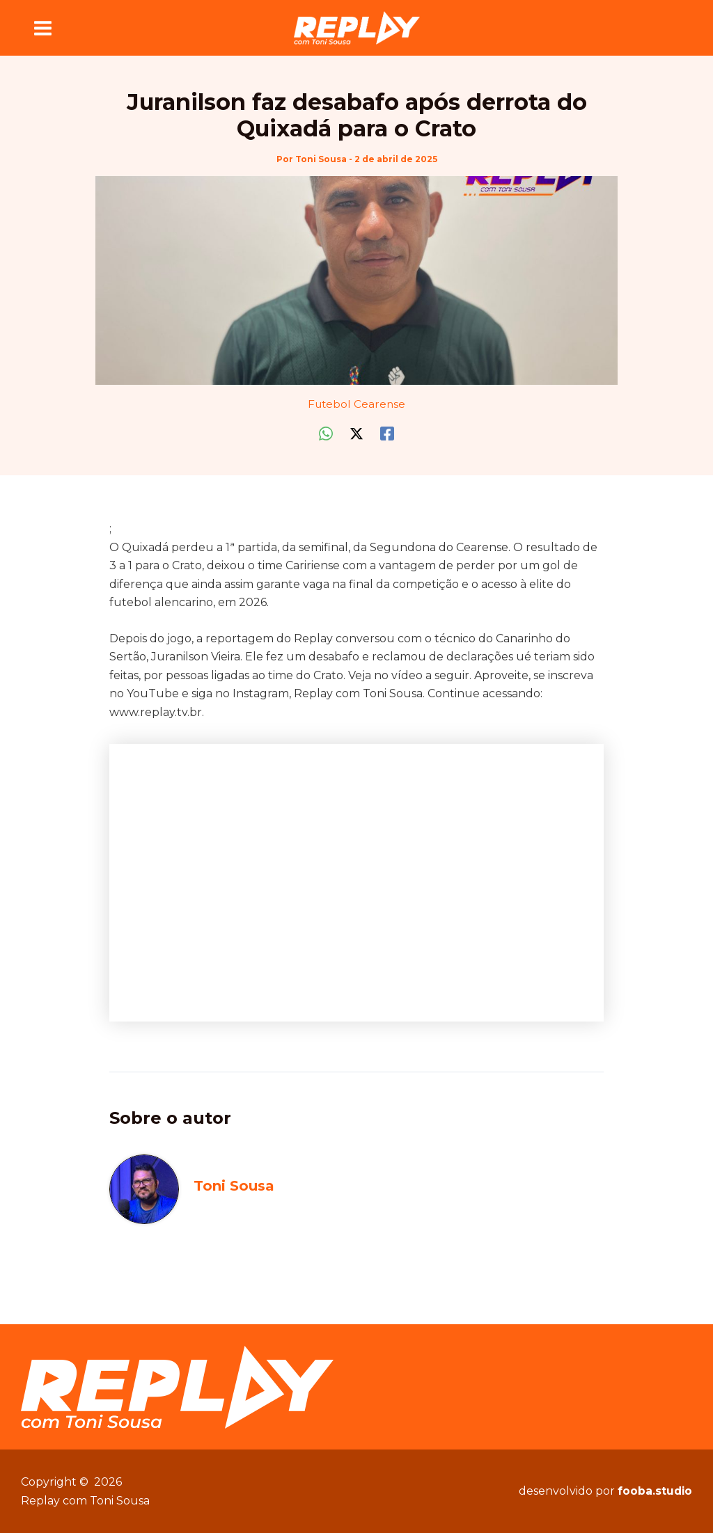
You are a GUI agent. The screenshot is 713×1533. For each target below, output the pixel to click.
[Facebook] (387, 433)
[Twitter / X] (356, 433)
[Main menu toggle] (42, 27)
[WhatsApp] (326, 433)
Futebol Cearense (356, 403)
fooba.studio (654, 1491)
